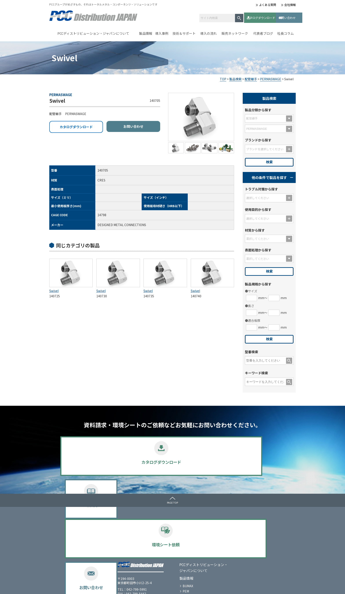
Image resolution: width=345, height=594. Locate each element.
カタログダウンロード (238, 17)
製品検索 (235, 77)
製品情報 (145, 31)
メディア (251, 518)
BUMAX (130, 540)
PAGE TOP (172, 500)
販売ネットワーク (235, 31)
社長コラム (285, 31)
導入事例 (161, 31)
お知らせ (251, 526)
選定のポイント (136, 566)
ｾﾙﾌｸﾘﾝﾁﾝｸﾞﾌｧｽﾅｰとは (206, 518)
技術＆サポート (184, 31)
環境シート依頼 (201, 462)
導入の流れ (208, 31)
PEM (128, 545)
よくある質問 (267, 5)
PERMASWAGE (270, 77)
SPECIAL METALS (137, 561)
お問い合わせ (272, 17)
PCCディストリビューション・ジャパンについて (93, 31)
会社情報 (290, 5)
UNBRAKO (132, 550)
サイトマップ (104, 587)
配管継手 (251, 77)
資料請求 (144, 462)
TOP (223, 77)
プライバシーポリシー (73, 587)
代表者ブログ (263, 31)
